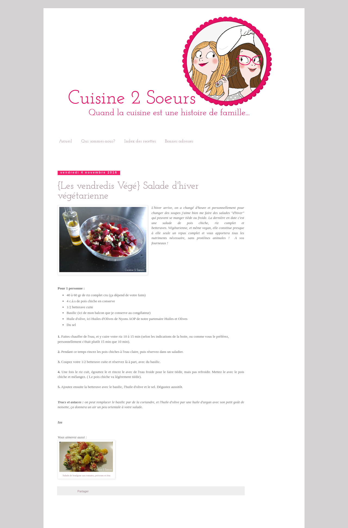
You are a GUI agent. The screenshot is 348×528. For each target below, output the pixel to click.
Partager (83, 491)
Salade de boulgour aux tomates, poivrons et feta (86, 475)
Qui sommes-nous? (98, 141)
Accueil (65, 141)
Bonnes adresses (179, 141)
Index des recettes (140, 141)
